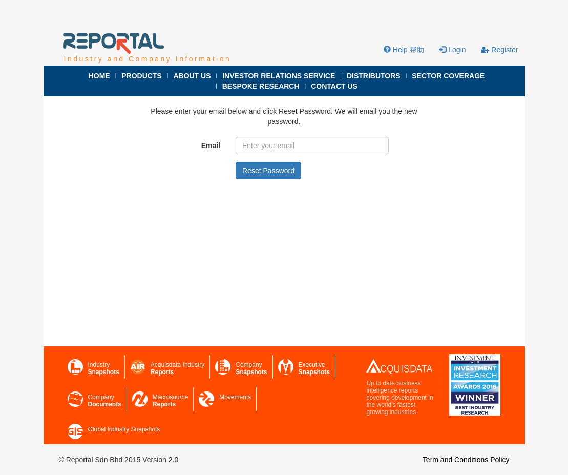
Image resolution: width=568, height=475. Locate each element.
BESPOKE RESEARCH (261, 86)
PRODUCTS (141, 76)
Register (499, 50)
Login (452, 50)
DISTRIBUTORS (374, 76)
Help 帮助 (404, 50)
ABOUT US (192, 76)
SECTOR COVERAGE (448, 76)
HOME (99, 76)
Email (210, 145)
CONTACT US (334, 86)
